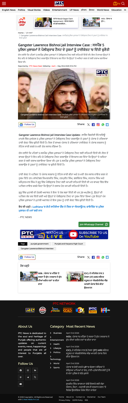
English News (8, 10)
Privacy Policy (64, 400)
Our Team (102, 397)
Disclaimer (91, 397)
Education (116, 10)
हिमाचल (91, 10)
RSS (86, 400)
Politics (21, 10)
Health (55, 344)
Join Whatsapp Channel (94, 224)
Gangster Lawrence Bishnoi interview (37, 248)
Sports (55, 367)
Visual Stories (34, 10)
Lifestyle (55, 348)
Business (56, 333)
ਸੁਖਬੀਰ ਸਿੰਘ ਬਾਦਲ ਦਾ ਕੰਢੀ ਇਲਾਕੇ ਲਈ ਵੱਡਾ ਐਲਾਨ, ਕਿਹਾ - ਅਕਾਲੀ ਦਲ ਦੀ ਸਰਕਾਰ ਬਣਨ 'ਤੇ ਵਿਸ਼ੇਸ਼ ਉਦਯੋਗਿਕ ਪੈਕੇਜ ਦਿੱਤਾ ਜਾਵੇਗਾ (86, 387)
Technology (55, 358)
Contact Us (80, 397)
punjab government (39, 244)
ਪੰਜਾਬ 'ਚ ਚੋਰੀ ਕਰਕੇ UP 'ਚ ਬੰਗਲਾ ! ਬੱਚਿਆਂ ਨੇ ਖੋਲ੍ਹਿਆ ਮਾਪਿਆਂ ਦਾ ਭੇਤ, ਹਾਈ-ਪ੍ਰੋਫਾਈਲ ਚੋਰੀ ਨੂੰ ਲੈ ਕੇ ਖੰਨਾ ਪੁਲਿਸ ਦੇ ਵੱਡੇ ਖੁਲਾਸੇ (88, 370)
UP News (74, 10)
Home (20, 33)
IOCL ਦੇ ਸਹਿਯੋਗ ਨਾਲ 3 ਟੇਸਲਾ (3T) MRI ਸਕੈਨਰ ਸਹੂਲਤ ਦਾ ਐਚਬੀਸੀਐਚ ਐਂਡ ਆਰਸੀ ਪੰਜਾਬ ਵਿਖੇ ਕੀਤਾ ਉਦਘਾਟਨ (87, 353)
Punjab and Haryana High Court (69, 244)
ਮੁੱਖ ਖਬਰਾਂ (29, 33)
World (54, 363)
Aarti (53, 66)
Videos (46, 10)
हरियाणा (83, 10)
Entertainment (59, 10)
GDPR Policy (77, 400)
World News (103, 10)
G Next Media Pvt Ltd (30, 399)
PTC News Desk (35, 66)
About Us (70, 397)
